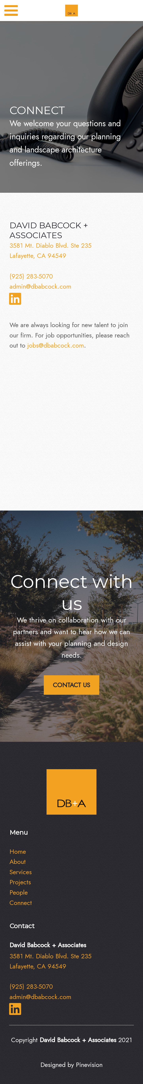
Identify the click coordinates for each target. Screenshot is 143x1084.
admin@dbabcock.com (40, 286)
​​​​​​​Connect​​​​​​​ (21, 902)
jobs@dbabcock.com (55, 345)
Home (18, 851)
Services (21, 872)
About (18, 861)
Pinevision (89, 1064)
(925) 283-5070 (31, 276)
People (19, 892)
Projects (20, 882)
